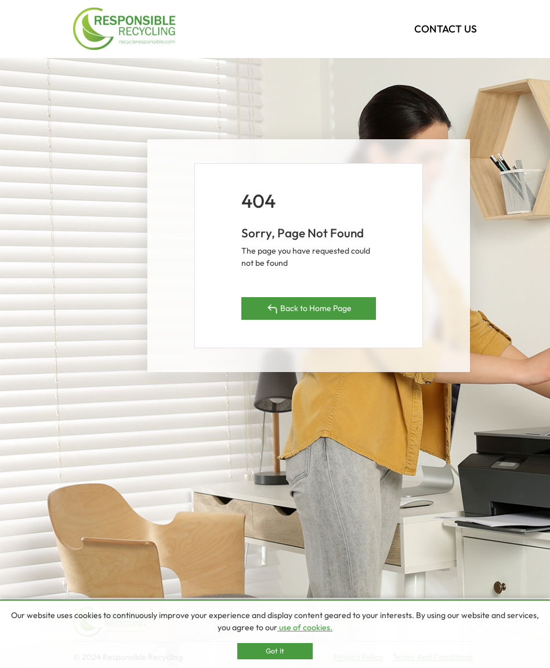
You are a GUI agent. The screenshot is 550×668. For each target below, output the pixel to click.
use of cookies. (304, 627)
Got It (275, 651)
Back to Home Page (309, 309)
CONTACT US (445, 28)
